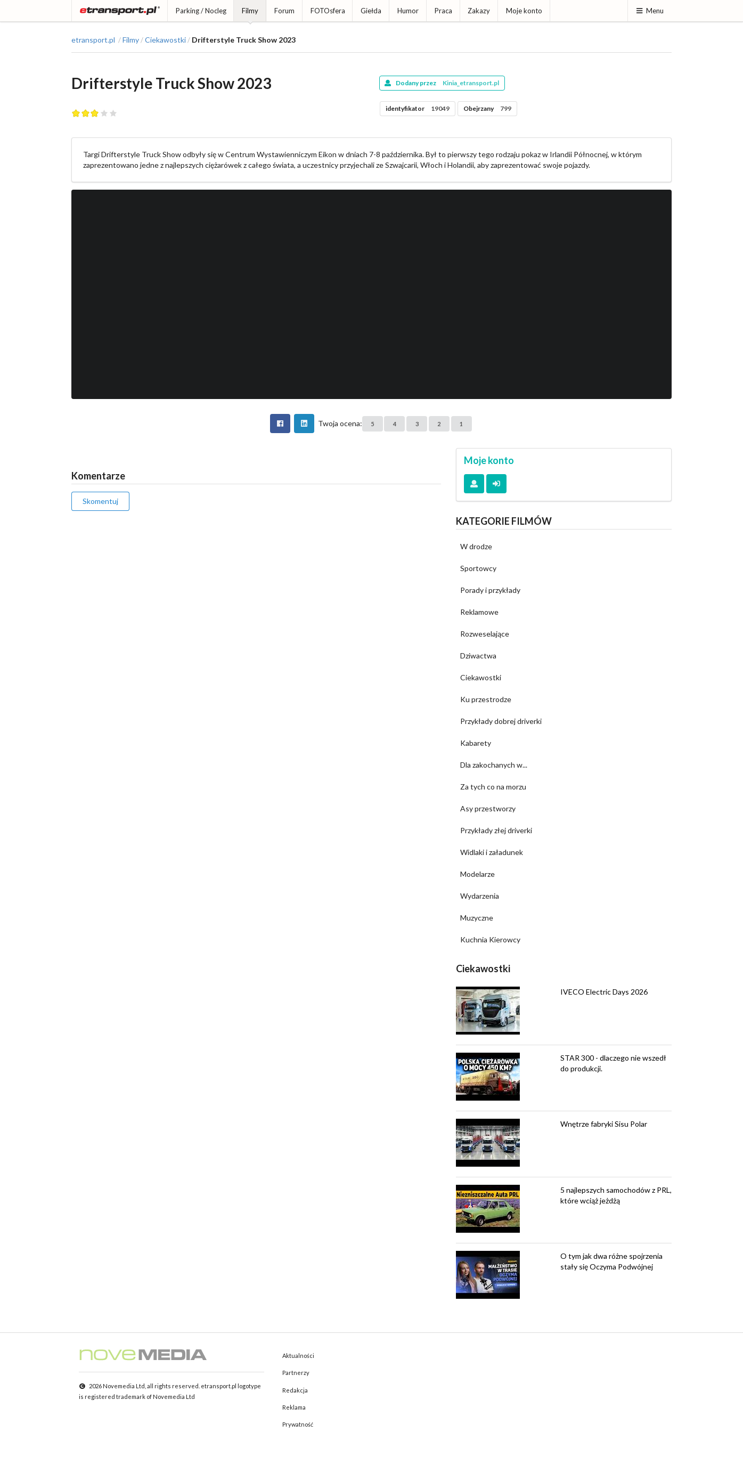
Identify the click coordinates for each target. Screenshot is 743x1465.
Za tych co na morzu (493, 786)
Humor (408, 10)
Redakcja (295, 1390)
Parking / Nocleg (201, 10)
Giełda (371, 10)
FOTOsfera (328, 10)
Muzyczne (476, 917)
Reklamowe (479, 611)
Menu (649, 10)
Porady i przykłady (490, 590)
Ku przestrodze (485, 699)
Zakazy (479, 10)
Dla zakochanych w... (493, 764)
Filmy (250, 10)
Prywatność (297, 1424)
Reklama (294, 1407)
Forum (284, 10)
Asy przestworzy (488, 808)
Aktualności (298, 1355)
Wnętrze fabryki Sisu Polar (603, 1123)
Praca (443, 10)
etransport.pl (93, 40)
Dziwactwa (478, 655)
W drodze (476, 546)
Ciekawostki (165, 40)
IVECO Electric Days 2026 (604, 991)
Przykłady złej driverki (496, 830)
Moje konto (524, 10)
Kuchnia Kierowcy (490, 939)
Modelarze (477, 873)
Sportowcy (478, 568)
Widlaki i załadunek (491, 852)
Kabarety (475, 742)
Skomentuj (100, 501)
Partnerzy (295, 1372)
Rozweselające (484, 633)
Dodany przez (442, 83)
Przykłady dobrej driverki (501, 721)
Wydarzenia (479, 895)
